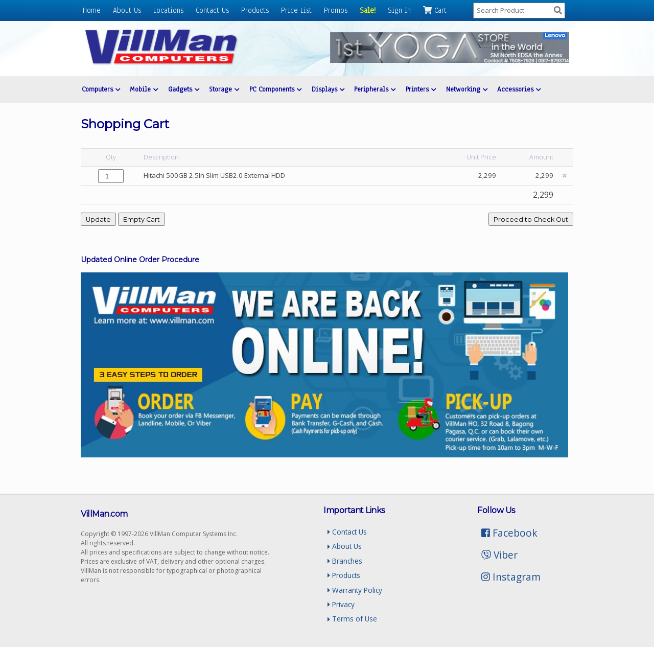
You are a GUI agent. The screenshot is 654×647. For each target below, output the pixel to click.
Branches (345, 561)
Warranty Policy (355, 590)
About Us (127, 10)
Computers (101, 89)
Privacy (341, 604)
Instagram (511, 577)
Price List (296, 10)
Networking (466, 89)
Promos (335, 10)
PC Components (275, 89)
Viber (499, 555)
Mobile (144, 89)
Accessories (519, 89)
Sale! (368, 10)
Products (255, 10)
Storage (224, 89)
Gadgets (183, 89)
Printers (421, 89)
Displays (328, 89)
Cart (435, 10)
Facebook (509, 533)
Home (92, 10)
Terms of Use (352, 618)
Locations (168, 10)
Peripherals (374, 89)
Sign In (399, 10)
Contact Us (212, 10)
